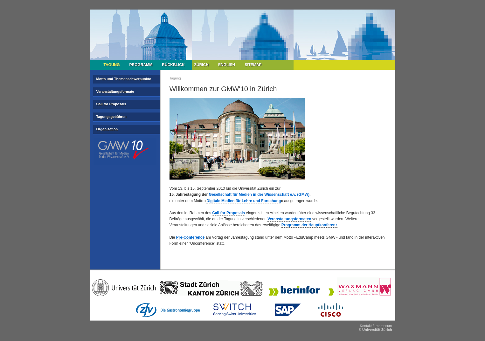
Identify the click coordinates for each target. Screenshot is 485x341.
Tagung (112, 65)
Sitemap (253, 65)
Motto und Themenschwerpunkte (123, 79)
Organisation (107, 129)
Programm (141, 65)
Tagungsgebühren (111, 117)
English (226, 65)
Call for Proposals (111, 104)
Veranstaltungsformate (115, 91)
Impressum (383, 326)
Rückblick (173, 65)
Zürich (201, 65)
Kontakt (366, 326)
